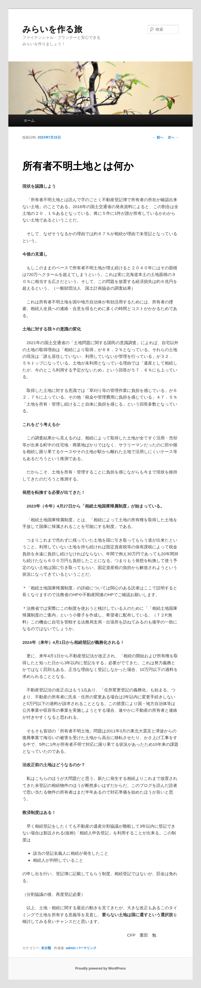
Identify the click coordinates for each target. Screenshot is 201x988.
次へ (173, 137)
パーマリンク (86, 948)
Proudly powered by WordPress (100, 968)
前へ (157, 137)
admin (71, 948)
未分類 (46, 948)
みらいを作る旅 (52, 29)
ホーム (29, 120)
